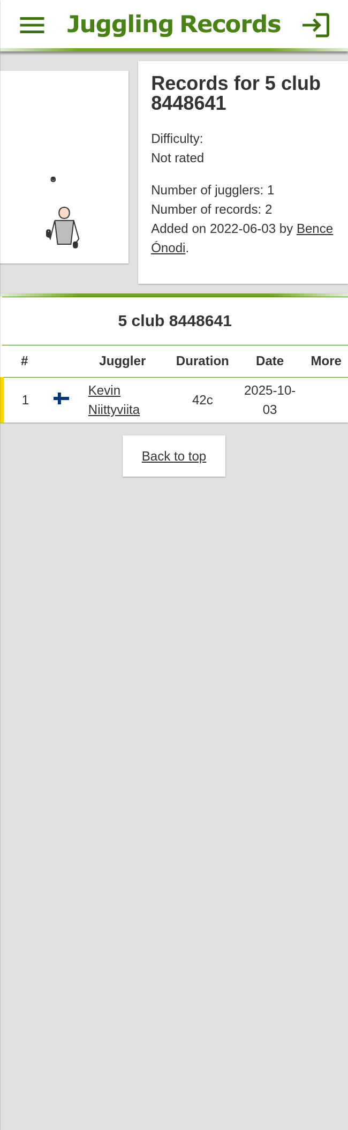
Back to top (173, 457)
